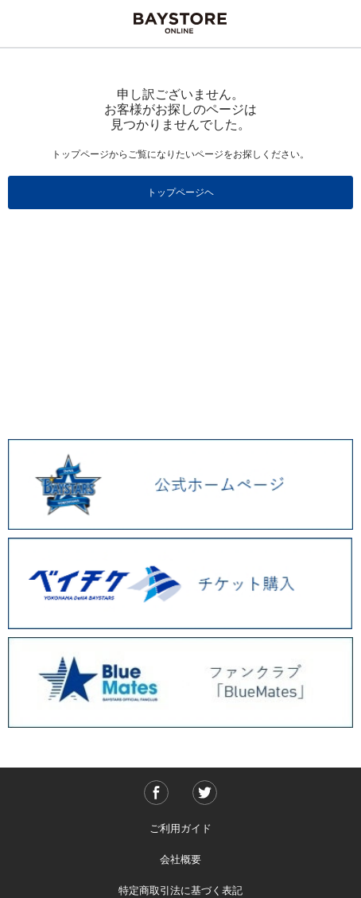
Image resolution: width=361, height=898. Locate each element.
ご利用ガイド (180, 828)
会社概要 (180, 859)
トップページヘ (180, 192)
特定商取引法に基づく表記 (180, 890)
